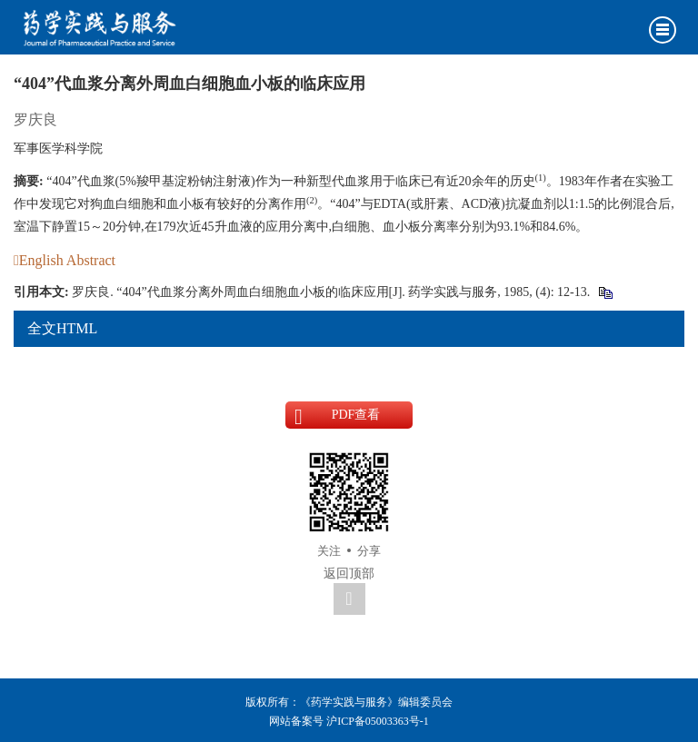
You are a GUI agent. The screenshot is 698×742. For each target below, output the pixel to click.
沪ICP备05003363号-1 (377, 721)
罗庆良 (35, 119)
